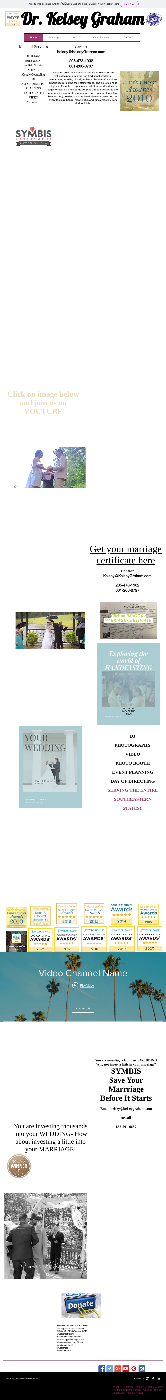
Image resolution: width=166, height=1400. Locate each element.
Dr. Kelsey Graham (82, 18)
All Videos (83, 1008)
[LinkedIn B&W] (158, 1378)
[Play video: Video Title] (83, 985)
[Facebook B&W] (153, 1378)
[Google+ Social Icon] (117, 1368)
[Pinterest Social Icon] (134, 1368)
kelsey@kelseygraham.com (131, 1108)
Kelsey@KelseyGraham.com (81, 52)
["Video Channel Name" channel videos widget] (83, 987)
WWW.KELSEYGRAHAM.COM (72, 1331)
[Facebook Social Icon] (101, 1368)
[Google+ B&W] (147, 1378)
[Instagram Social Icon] (142, 1368)
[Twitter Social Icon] (109, 1368)
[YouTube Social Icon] (125, 1368)
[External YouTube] (127, 1159)
